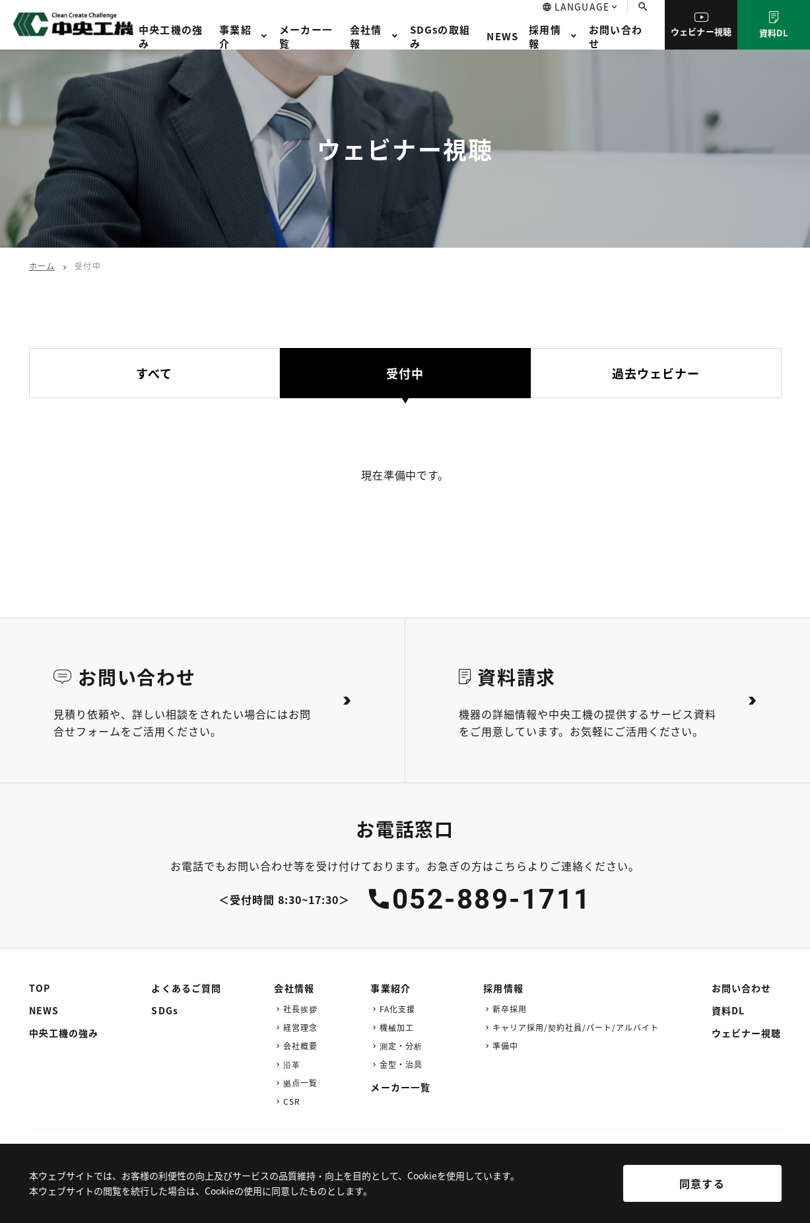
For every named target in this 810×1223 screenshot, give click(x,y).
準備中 (505, 1045)
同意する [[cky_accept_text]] (702, 1183)
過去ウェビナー (656, 373)
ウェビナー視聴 (701, 25)
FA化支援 (397, 1008)
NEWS (502, 36)
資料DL (773, 25)
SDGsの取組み (440, 36)
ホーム (42, 265)
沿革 (291, 1064)
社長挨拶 (300, 1008)
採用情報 (545, 36)
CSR (291, 1101)
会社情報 (366, 36)
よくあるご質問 (186, 988)
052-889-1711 (491, 899)
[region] (405, 1193)
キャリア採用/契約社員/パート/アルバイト (575, 1027)
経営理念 (300, 1027)
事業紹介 (235, 36)
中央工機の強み (171, 36)
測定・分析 (401, 1045)
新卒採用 (509, 1008)
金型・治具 (401, 1064)
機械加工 (397, 1027)
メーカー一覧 (306, 36)
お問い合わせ (615, 36)
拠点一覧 (300, 1082)
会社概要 (300, 1045)
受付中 (405, 373)
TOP (39, 988)
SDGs (164, 1010)
